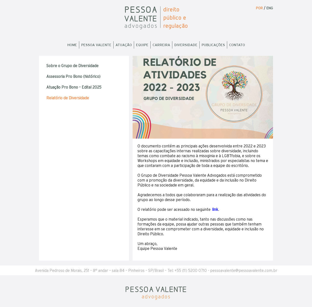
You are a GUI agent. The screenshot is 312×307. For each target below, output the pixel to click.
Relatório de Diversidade (67, 98)
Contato (237, 45)
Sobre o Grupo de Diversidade (72, 65)
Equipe (142, 45)
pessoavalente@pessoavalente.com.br (243, 270)
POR (259, 8)
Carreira (161, 45)
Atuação (124, 45)
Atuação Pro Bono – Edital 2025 (73, 87)
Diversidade (185, 45)
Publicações (213, 45)
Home (72, 45)
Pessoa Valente (96, 45)
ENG (269, 8)
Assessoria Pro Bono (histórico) (73, 76)
